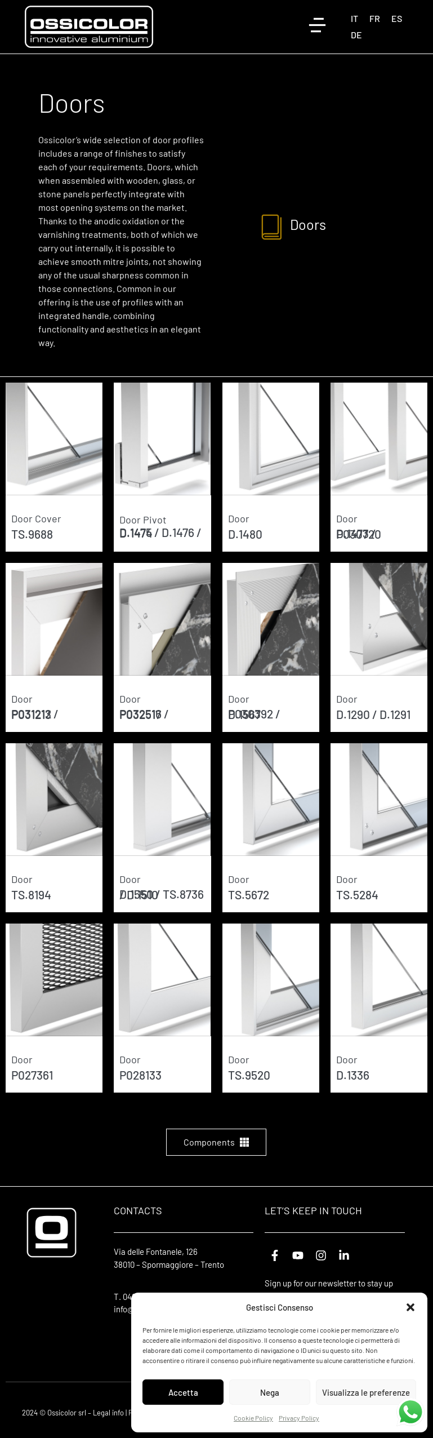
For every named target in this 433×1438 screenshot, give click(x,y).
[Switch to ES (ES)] (397, 18)
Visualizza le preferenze (366, 1392)
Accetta (183, 1392)
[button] (410, 1307)
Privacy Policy (299, 1418)
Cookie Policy (253, 1418)
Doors (309, 224)
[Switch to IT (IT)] (354, 18)
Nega (269, 1392)
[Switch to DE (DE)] (356, 34)
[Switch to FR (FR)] (375, 18)
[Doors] (272, 226)
